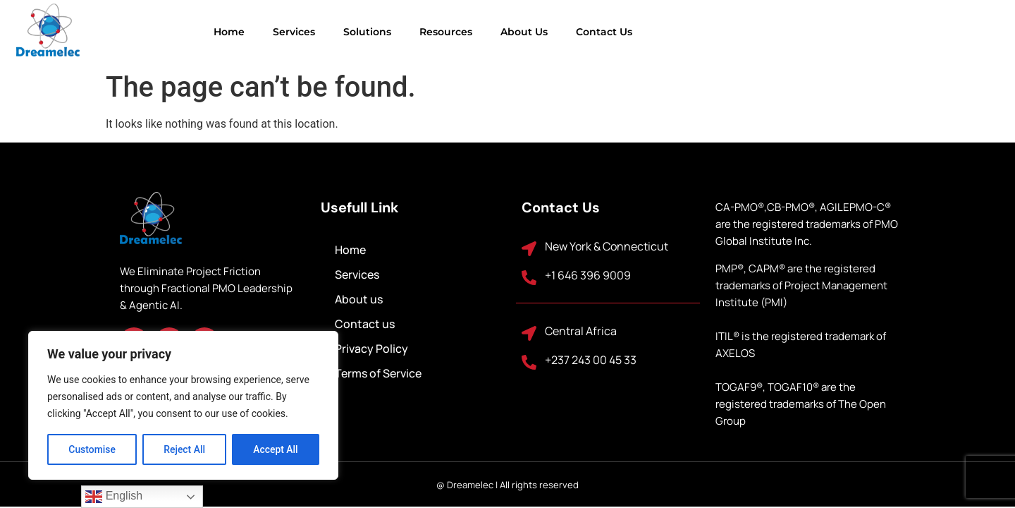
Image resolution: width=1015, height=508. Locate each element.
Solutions (304, 31)
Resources (382, 31)
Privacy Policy (371, 348)
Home (165, 31)
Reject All (184, 449)
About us (460, 31)
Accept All (275, 449)
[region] (183, 406)
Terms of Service (378, 373)
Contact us (540, 31)
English (113, 496)
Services (230, 31)
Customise (92, 449)
